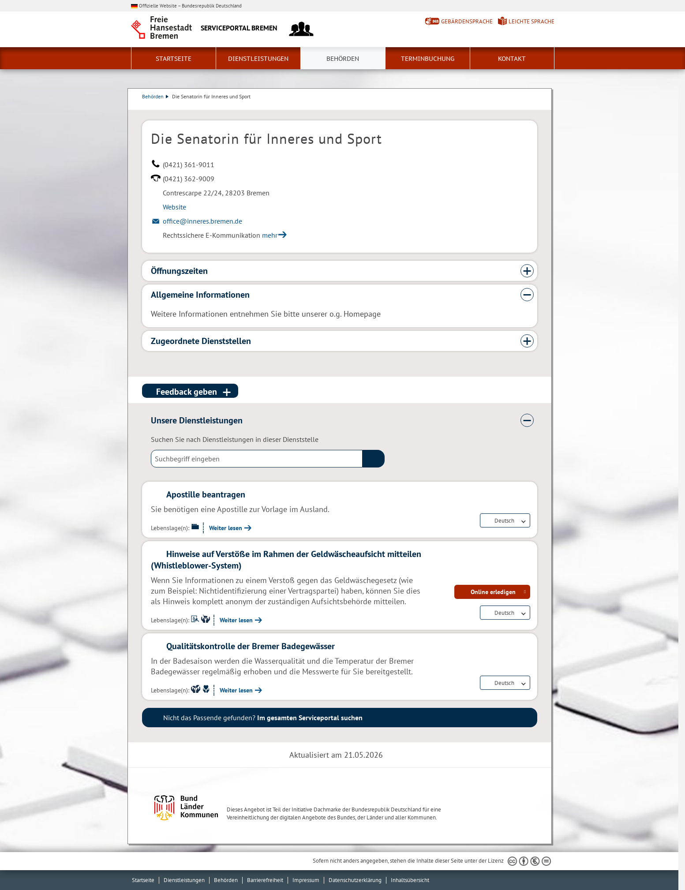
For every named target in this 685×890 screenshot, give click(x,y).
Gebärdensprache (467, 21)
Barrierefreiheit (265, 880)
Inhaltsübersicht (410, 880)
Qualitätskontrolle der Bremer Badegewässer (250, 646)
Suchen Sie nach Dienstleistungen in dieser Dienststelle (234, 439)
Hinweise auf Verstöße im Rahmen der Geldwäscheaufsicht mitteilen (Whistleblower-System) (286, 559)
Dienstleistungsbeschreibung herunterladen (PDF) (535, 105)
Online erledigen (493, 592)
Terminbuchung (427, 59)
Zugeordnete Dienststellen (201, 341)
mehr (269, 235)
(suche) (374, 458)
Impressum (305, 880)
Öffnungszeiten (179, 271)
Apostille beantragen (205, 494)
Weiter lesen (225, 528)
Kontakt (512, 59)
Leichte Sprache (531, 21)
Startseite (173, 59)
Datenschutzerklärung (355, 880)
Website (174, 206)
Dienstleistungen (258, 59)
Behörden (342, 59)
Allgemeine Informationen (200, 294)
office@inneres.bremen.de (202, 221)
